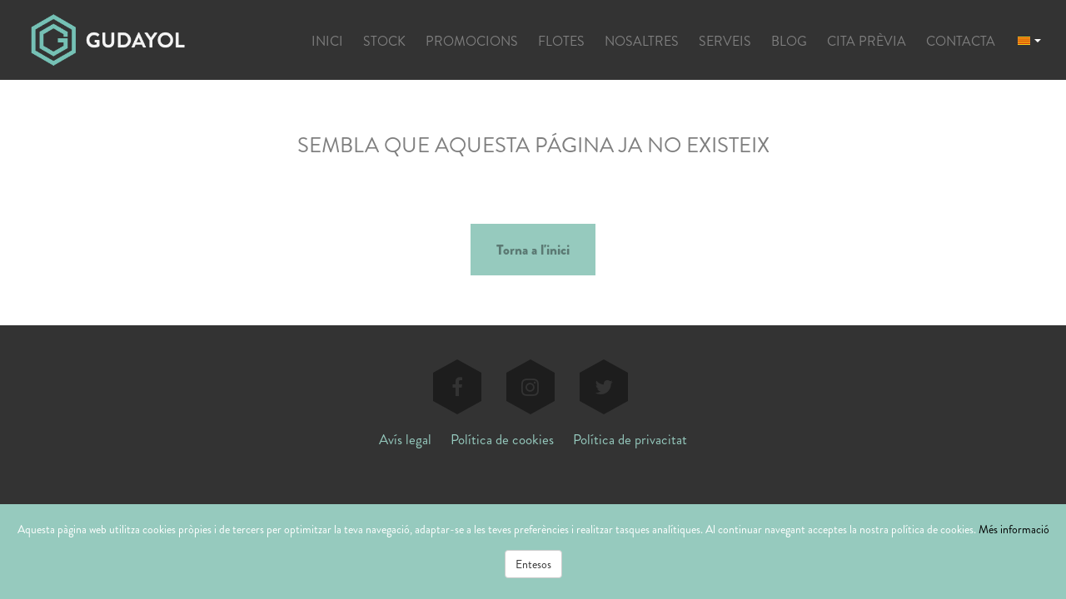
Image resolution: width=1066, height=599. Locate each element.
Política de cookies (502, 439)
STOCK (384, 41)
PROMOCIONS (472, 41)
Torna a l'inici (533, 250)
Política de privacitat (630, 439)
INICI (327, 41)
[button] (1029, 39)
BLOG (789, 41)
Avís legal (405, 439)
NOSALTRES (642, 41)
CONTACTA (960, 41)
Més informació (1014, 529)
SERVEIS (725, 41)
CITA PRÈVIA (866, 41)
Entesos (533, 564)
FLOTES (561, 41)
